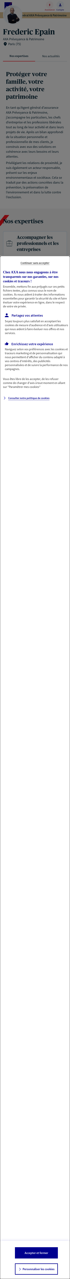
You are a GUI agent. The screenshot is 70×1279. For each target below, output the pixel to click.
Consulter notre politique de (28, 398)
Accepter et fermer (36, 1253)
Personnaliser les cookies (39, 1269)
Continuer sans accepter (35, 263)
